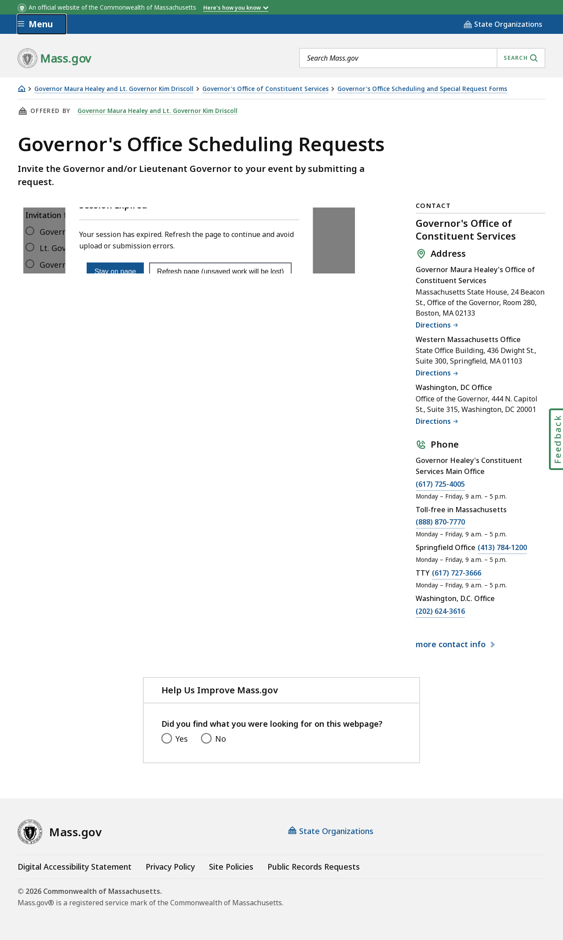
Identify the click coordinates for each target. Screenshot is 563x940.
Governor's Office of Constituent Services (265, 89)
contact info (452, 644)
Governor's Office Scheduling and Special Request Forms (422, 89)
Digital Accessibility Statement (75, 866)
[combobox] (422, 58)
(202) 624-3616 (440, 611)
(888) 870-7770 (440, 522)
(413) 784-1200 (502, 548)
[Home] (21, 89)
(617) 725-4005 (440, 484)
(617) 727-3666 (456, 573)
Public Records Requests (313, 866)
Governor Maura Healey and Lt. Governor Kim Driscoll (114, 89)
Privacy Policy (170, 866)
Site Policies (231, 866)
